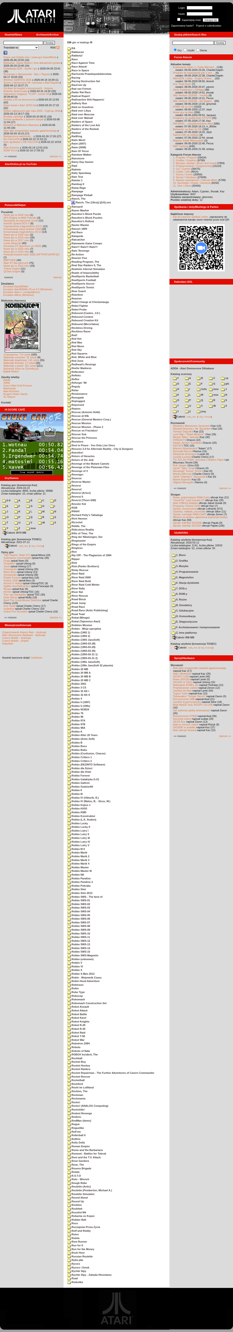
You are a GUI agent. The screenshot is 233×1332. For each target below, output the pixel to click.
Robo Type (76, 992)
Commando (10, 569)
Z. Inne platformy (184, 632)
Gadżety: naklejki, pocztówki (189, 511)
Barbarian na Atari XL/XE (187, 129)
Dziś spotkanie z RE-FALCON (21, 142)
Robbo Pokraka (79, 885)
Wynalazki (177, 665)
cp (224, 378)
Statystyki (7, 643)
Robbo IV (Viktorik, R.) (83, 797)
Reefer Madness (79, 368)
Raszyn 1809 (77, 228)
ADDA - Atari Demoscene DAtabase (192, 368)
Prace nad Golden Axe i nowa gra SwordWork (30, 57)
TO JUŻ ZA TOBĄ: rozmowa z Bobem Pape (198, 459)
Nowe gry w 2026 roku (16, 214)
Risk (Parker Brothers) (83, 566)
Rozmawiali (178, 423)
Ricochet (75, 522)
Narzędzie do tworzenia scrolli (21, 220)
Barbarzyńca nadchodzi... (18, 136)
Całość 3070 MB (14, 532)
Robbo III (75, 794)
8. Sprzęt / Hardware (185, 177)
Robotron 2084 (78, 1043)
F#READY (179, 440)
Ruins (73, 1234)
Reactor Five (77, 258)
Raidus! (74, 132)
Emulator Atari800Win (15, 286)
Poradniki (7, 212)
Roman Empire (78, 1146)
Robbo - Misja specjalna (84, 628)
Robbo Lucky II (78, 826)
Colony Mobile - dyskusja (16, 637)
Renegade (75, 397)
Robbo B (74, 742)
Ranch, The (76, 198)
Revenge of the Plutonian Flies (88, 467)
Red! (72, 335)
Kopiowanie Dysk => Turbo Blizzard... (194, 67)
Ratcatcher (76, 239)
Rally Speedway (79, 173)
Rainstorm (75, 158)
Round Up (75, 1201)
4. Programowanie (185, 571)
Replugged (76, 401)
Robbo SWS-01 (78, 900)
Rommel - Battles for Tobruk (86, 1153)
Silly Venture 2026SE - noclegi (190, 95)
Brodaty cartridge (13, 116)
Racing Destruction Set (83, 81)
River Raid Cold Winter (83, 584)
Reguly (73, 386)
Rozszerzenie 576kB (185, 716)
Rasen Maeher (78, 210)
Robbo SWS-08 (78, 926)
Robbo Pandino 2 (80, 882)
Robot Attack (77, 1010)
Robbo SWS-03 (78, 907)
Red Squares (77, 353)
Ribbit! (73, 511)
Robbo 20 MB (77, 669)
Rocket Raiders (78, 1069)
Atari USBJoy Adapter (185, 503)
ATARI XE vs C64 (183, 106)
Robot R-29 (76, 1025)
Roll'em (74, 1131)
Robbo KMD (76, 812)
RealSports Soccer (81, 283)
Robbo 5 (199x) (78, 705)
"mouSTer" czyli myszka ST (189, 500)
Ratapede (75, 236)
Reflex (73, 379)
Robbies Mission (79, 625)
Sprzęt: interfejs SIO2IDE (187, 522)
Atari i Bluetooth (182, 673)
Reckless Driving (79, 327)
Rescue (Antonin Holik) (83, 412)
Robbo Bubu (77, 749)
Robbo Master (78, 867)
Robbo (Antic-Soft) (81, 738)
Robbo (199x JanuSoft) (83, 661)
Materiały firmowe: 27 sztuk (19, 363)
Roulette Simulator (81, 1194)
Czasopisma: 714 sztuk (17, 354)
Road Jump (76, 603)
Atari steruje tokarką (184, 730)
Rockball (74, 1058)
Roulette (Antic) (79, 1186)
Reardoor (75, 294)
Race (72, 59)
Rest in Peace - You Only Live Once (91, 445)
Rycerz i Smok (78, 1267)
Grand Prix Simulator (16, 611)
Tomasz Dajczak (182, 431)
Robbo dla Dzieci (79, 768)
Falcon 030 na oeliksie (186, 134)
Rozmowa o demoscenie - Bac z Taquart (27, 74)
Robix (73, 988)
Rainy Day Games (80, 162)
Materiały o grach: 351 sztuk (20, 365)
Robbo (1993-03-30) (81, 650)
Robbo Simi (76, 889)
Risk (72, 562)
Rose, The (75, 1164)
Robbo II (74, 790)
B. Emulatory (182, 605)
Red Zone (75, 360)
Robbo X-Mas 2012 (81, 973)
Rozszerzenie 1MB (184, 699)
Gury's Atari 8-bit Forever (17, 385)
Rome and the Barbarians (85, 1150)
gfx (225, 383)
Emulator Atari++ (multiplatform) (21, 292)
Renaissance (77, 393)
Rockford (75, 1084)
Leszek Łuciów (181, 456)
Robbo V (74, 962)
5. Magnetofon (183, 577)
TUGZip (39, 546)
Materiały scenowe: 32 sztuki (20, 357)
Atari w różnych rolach (185, 724)
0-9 (6, 500)
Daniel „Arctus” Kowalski (187, 442)
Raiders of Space (79, 121)
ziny (201, 411)
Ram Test (75, 176)
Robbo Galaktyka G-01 (83, 779)
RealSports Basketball (83, 276)
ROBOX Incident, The (82, 1054)
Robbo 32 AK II (78, 694)
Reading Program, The (83, 261)
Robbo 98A (76, 727)
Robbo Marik (77, 852)
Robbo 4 (74, 698)
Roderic (74, 1116)
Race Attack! (77, 66)
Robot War (75, 1039)
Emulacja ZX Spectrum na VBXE (22, 246)
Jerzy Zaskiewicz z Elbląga (188, 89)
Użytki (190, 50)
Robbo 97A (76, 720)
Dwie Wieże (10, 597)
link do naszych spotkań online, (191, 216)
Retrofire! (75, 452)
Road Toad (76, 614)
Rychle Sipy (76, 1271)
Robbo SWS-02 (78, 904)
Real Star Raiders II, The (84, 265)
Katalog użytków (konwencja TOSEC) (193, 643)
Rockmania (76, 1098)
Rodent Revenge (79, 1113)
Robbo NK (75, 874)
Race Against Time (81, 62)
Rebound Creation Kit (82, 320)
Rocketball (76, 1080)
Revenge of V (77, 471)
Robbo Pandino (79, 878)
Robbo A (74, 731)
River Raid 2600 (79, 577)
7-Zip (32, 546)
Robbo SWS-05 (78, 915)
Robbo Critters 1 (79, 757)
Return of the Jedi (80, 460)
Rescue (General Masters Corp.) (89, 419)
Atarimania (9, 388)
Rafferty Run (77, 103)
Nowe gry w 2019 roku (16, 237)
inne (31, 528)
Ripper (73, 559)
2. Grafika (180, 560)
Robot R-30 (76, 1028)
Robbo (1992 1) (78, 632)
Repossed (75, 404)
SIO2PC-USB (181, 676)
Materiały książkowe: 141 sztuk (21, 360)
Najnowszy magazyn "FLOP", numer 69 (26, 94)
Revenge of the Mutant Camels (88, 463)
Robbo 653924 (78, 709)
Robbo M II (76, 849)
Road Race (76, 606)
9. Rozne (179, 599)
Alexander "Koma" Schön (187, 471)
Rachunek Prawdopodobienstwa (89, 73)
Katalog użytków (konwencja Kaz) (191, 539)
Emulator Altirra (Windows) (18, 295)
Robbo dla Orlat (79, 771)
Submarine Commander (17, 557)
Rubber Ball (76, 1219)
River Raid (75, 573)
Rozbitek (74, 1208)
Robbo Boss (77, 746)
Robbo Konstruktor (81, 816)
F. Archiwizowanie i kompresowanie (196, 627)
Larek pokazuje (12, 243)
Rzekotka (75, 1282)
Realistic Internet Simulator (86, 269)
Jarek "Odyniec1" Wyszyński (189, 476)
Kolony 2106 (11, 580)
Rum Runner (77, 1241)
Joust (7, 566)
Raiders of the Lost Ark (83, 125)
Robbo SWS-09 (78, 929)
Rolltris (73, 1139)
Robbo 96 (75, 716)
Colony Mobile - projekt (15, 640)
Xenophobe (10, 574)
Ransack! (75, 206)
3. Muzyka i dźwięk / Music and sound (195, 163)
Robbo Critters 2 (79, 761)
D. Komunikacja (184, 616)
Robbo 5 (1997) (78, 702)
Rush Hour (76, 1252)
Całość (11, 545)
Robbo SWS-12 (78, 940)
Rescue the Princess (82, 437)
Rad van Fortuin (79, 88)
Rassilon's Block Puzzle (84, 214)
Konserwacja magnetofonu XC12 (22, 231)
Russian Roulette (80, 1256)
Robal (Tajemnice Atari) (83, 621)
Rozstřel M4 (76, 1212)
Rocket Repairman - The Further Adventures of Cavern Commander (110, 1072)
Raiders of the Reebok (83, 129)
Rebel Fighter (77, 305)
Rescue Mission (79, 423)
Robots (73, 1047)
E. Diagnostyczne (184, 621)
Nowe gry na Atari (183, 112)
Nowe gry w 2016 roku (16, 248)
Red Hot (74, 338)
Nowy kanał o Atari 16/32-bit (20, 105)
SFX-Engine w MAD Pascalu (20, 217)
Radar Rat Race (79, 92)
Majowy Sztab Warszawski (188, 140)
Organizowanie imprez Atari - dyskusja (24, 632)
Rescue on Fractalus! (82, 430)
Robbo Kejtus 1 (79, 805)
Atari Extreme (11, 147)
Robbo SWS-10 (78, 933)
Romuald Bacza (182, 451)
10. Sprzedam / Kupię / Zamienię (192, 182)
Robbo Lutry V (78, 845)
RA (71, 48)
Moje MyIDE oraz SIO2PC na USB (193, 704)
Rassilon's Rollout (80, 221)
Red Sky (74, 349)
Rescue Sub (76, 434)
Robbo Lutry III (78, 838)
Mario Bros (10, 572)
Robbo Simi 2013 (79, 893)
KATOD (177, 445)
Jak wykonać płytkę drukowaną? (191, 710)
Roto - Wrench (78, 1179)
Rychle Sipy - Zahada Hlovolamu (89, 1274)
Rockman (75, 1095)
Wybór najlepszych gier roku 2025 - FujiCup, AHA (32, 110)
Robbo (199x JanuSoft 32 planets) (90, 665)
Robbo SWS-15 (78, 951)
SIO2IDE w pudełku (184, 727)
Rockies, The (77, 1091)
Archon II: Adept (13, 583)
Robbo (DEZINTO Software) (86, 764)
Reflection (75, 371)
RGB (72, 507)
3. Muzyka (180, 566)
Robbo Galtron (78, 782)
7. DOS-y (179, 588)
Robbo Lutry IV (78, 841)
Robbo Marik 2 (78, 856)
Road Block (76, 599)
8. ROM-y (179, 593)
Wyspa (8, 589)
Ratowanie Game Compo (84, 243)
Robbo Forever (12, 577)
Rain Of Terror (78, 151)
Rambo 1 (75, 180)
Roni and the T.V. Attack (84, 1157)
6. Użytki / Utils (181, 171)
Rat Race (75, 232)
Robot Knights (78, 1021)
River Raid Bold (79, 581)
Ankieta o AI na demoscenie (20, 99)
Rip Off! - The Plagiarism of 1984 (89, 555)
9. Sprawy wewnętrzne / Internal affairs (195, 180)
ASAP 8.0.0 (10, 150)
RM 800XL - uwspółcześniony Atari (193, 123)
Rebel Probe (77, 309)
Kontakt (6, 402)
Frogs (7, 560)
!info (202, 389)
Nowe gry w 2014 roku (16, 265)
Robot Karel (76, 1017)
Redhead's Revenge (81, 364)
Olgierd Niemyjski (183, 482)
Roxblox (74, 1204)
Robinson (75, 984)
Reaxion (74, 298)
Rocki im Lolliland (80, 1087)
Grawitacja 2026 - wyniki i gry (20, 68)
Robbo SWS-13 (78, 944)
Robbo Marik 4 (78, 863)
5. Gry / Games (182, 168)
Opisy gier (7, 552)
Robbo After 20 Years (82, 735)
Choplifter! (9, 563)
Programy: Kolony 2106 (186, 505)
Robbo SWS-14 (78, 948)
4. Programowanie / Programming (192, 166)
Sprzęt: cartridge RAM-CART (189, 514)
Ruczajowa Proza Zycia (83, 1227)
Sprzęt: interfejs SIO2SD (187, 525)
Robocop (75, 995)
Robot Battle (77, 1014)
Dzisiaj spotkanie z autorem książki (24, 119)
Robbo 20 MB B (79, 676)
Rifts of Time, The (80, 533)
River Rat (75, 592)
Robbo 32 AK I (78, 691)
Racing (73, 77)
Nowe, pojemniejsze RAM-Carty (191, 497)
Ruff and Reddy (79, 1230)
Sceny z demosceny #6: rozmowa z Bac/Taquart (31, 82)
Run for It (75, 1245)
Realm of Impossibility (83, 272)
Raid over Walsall (80, 118)
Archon (8, 591)
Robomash (76, 999)
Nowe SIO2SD (181, 679)
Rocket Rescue (78, 1076)
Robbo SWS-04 (78, 911)
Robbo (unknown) (80, 959)
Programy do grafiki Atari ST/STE (192, 118)
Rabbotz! (75, 55)
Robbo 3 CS (76, 687)
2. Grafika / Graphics (185, 160)
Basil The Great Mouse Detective (22, 600)
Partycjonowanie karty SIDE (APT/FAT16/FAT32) (31, 254)
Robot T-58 (76, 1036)
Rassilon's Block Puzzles (84, 217)
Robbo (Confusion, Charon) (86, 753)
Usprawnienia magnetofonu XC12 (23, 226)
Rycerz (73, 1263)
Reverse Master (79, 481)
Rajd (72, 165)
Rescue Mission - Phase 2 (85, 427)
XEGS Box (179, 721)
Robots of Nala (78, 1051)
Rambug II (75, 184)
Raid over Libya (79, 110)
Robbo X (74, 970)
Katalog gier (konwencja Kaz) (19, 485)
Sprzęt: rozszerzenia (185, 508)
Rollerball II (76, 1135)
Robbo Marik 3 (78, 860)
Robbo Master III (79, 870)
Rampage (75, 191)
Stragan (175, 494)
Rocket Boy (76, 1061)
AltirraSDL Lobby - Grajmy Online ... (193, 78)
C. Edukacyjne (183, 610)
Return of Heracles (81, 456)
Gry (179, 50)
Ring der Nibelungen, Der (85, 536)
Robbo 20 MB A (79, 672)
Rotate (73, 1172)
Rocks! (73, 1102)
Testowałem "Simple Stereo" (189, 696)
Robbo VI (75, 966)
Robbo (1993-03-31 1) (82, 654)
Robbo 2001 (76, 683)
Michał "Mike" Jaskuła (185, 437)
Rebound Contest (80, 316)
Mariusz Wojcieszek (184, 448)
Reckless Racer (79, 331)
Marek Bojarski (181, 479)
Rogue (73, 1124)
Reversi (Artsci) (79, 492)
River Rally (76, 588)
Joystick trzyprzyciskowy (187, 701)
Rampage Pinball (79, 195)
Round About (77, 1197)
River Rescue (77, 595)
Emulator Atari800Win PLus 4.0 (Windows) (27, 289)
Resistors (75, 441)
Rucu (72, 1223)
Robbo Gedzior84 (80, 786)
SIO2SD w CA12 (182, 682)
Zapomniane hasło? (182, 25)
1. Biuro (179, 555)
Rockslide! (76, 1109)
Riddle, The (76, 526)
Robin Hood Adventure (83, 981)
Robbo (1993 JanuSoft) (83, 639)
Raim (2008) (76, 147)
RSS (54, 47)
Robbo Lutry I (77, 830)
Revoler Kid (76, 504)
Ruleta (73, 1238)
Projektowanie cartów (185, 687)
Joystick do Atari (182, 690)
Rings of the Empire (81, 544)
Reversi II (75, 496)
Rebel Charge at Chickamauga (88, 302)
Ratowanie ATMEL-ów (185, 685)
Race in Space (78, 70)
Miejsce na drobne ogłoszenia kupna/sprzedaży (200, 517)
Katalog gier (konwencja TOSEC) (21, 539)
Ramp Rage (76, 187)
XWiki (6, 382)
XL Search (9, 396)
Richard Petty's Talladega (85, 515)
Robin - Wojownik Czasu (84, 977)
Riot (71, 551)
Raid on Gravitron (80, 107)
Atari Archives (11, 391)
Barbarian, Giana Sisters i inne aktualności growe (32, 62)
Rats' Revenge (78, 250)
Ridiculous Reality (80, 529)
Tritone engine (12, 268)
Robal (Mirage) (78, 617)
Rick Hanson (77, 518)
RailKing (74, 136)
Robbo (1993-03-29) (81, 647)
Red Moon (75, 346)
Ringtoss (75, 548)
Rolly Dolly (76, 1142)
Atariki (7, 379)
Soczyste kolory (182, 718)
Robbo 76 (75, 713)
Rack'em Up (76, 85)
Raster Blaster (78, 225)
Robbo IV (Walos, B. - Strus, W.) (88, 801)
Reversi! (74, 489)
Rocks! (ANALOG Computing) (87, 1105)
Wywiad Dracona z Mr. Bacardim (191, 428)
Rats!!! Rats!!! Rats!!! (82, 246)
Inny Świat (10, 605)
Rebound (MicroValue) (83, 324)
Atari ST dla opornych (16, 263)
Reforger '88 (77, 382)
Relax (72, 390)
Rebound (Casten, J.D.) (83, 313)
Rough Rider (77, 1183)
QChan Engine (12, 271)
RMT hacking (180, 146)
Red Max (74, 342)
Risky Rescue (77, 570)
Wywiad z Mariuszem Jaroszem (191, 425)
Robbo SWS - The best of (84, 896)
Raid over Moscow (80, 114)
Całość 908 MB (183, 637)
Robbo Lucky (77, 823)
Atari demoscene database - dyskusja (23, 635)
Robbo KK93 (77, 808)
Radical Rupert (78, 96)
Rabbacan (75, 52)
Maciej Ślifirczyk (182, 473)
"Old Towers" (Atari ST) (17, 555)
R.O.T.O (74, 1175)
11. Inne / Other (182, 185)
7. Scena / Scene (183, 174)
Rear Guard (76, 291)
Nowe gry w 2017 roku (16, 240)
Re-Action (75, 254)
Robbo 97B (76, 724)
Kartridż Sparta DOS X (17, 223)
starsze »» (56, 156)
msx (213, 394)
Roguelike (75, 1128)
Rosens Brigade (79, 1168)
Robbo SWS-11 (78, 937)
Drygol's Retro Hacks (15, 394)
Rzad (72, 1278)
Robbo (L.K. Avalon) (81, 819)
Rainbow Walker (79, 154)
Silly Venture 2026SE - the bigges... (193, 101)
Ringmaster (76, 540)
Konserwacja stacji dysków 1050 (22, 229)
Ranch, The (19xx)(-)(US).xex (91, 202)
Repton (73, 408)
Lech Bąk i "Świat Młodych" (188, 434)
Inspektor (9, 608)
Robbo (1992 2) (78, 636)
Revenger (75, 474)
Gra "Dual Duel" (182, 84)
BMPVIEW (10, 260)
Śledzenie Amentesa (185, 454)
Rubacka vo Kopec (81, 1216)
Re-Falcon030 (12, 139)
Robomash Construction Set (87, 1003)
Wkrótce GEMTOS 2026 (17, 79)
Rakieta (74, 169)
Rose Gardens (78, 1160)
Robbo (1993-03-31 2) (82, 658)
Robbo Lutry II (78, 834)
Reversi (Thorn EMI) (81, 500)
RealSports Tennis (80, 287)
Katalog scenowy (181, 374)
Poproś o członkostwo (208, 25)
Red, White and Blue (81, 357)
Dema (203, 50)
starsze (57, 277)
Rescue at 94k (78, 415)
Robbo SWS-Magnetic (82, 955)
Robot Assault (78, 1006)
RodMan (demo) (79, 1120)
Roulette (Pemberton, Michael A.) (89, 1190)
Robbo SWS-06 (78, 918)
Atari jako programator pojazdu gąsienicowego (30, 130)
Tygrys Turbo (180, 693)
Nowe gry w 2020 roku (16, 234)
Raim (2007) (76, 143)
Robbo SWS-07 (78, 922)
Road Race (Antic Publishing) (87, 610)
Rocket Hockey (78, 1065)
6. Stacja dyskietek (185, 582)
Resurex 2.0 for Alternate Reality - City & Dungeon (100, 448)
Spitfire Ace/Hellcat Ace (17, 586)
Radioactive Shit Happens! (85, 99)
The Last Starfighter (15, 594)
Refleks (74, 375)
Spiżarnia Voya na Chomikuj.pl (20, 368)
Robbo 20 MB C (79, 680)
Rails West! (76, 140)
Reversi (74, 485)
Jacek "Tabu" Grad (183, 468)
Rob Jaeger (179, 465)
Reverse (74, 478)
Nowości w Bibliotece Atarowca (21, 125)
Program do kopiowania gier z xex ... (194, 72)
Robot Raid (76, 1032)
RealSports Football (81, 280)
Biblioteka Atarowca (13, 300)
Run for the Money (80, 1249)
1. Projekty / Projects (185, 157)
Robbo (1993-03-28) (81, 643)
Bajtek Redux (11, 371)
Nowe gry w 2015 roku (16, 251)
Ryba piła (75, 1260)
